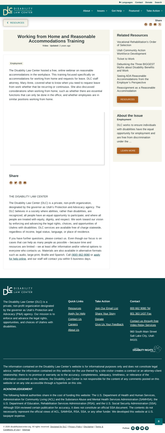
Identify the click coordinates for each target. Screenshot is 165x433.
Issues (101, 10)
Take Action (153, 10)
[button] (146, 25)
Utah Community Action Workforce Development (131, 52)
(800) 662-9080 (81, 254)
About (86, 10)
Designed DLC (58, 426)
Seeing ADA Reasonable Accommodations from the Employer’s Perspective (133, 79)
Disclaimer (89, 426)
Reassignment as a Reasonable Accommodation (136, 89)
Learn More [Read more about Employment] (128, 150)
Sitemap (26, 429)
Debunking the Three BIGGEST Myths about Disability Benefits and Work (136, 67)
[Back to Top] (159, 421)
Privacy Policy (75, 426)
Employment (124, 119)
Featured (134, 10)
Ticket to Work (126, 58)
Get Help (117, 10)
